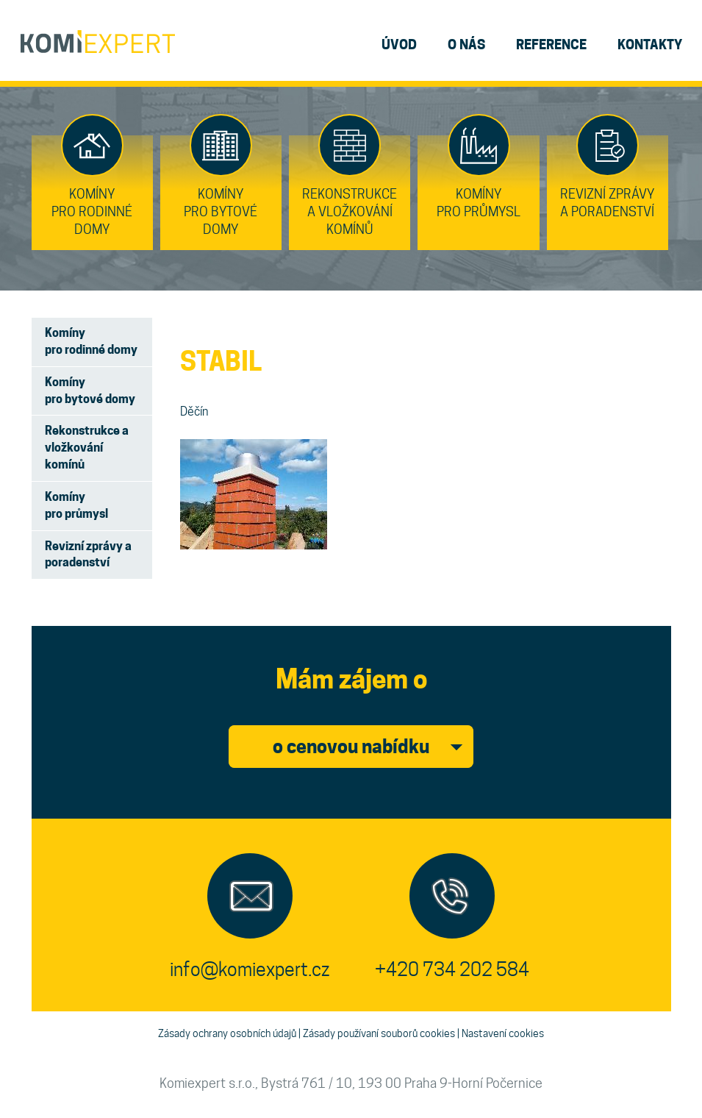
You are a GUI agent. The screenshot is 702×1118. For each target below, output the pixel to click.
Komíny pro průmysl (76, 505)
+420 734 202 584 (452, 969)
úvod (399, 44)
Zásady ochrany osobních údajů (227, 1033)
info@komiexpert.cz (250, 969)
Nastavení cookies (503, 1033)
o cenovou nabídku (351, 747)
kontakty (649, 44)
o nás (466, 44)
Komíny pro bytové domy (90, 390)
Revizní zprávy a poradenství (88, 554)
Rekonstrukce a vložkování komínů (87, 447)
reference (551, 44)
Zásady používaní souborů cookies (379, 1033)
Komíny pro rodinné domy (91, 341)
